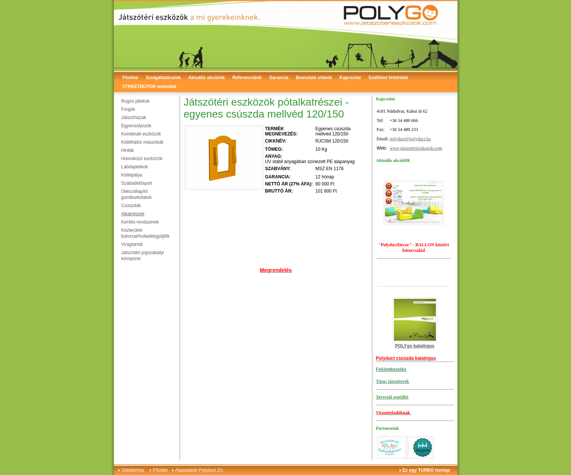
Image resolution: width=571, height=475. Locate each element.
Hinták (127, 150)
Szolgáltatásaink (163, 77)
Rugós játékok (135, 101)
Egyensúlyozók (136, 125)
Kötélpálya (131, 175)
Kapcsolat (350, 77)
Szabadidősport (136, 183)
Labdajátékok (134, 166)
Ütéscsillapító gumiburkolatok (136, 194)
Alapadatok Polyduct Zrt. (199, 470)
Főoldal (130, 77)
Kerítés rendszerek (140, 222)
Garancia (278, 77)
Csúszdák (131, 205)
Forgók (128, 109)
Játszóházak (133, 117)
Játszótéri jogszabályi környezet (142, 255)
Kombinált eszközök (141, 134)
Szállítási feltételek (388, 77)
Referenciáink (247, 77)
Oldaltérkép (132, 470)
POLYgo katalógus (415, 346)
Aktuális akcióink (206, 77)
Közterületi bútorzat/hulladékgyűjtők (145, 233)
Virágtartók (132, 244)
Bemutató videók (314, 77)
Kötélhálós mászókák (142, 142)
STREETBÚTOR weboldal (149, 86)
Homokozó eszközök (142, 158)
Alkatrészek (133, 213)
